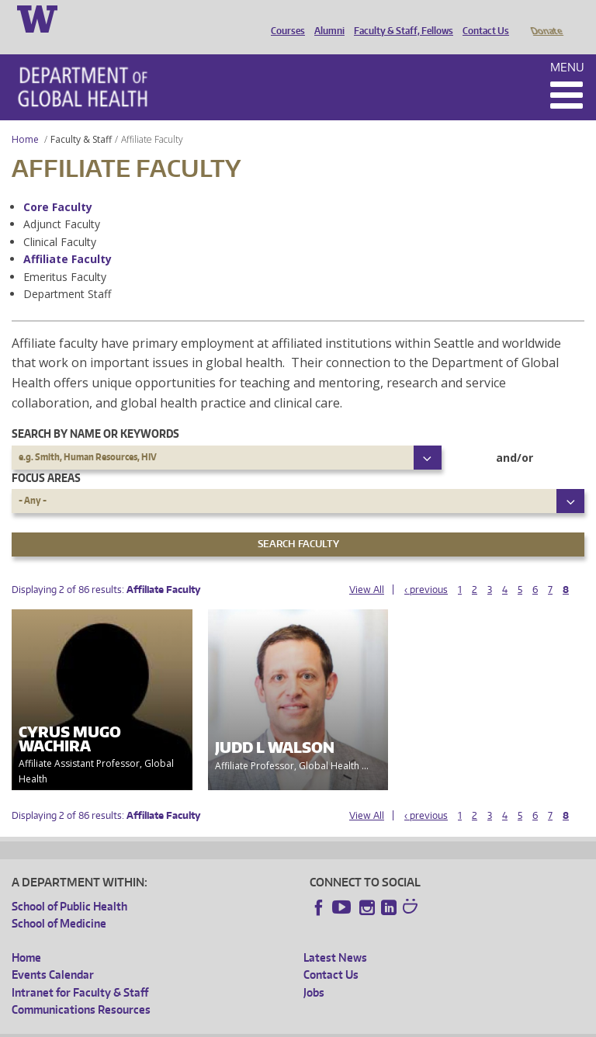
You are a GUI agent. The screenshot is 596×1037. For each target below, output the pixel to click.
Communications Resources (81, 987)
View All (366, 568)
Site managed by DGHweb (372, 1024)
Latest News (335, 935)
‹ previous (426, 568)
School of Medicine (59, 901)
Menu (567, 45)
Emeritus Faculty (64, 255)
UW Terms (280, 1024)
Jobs (313, 970)
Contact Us (482, 18)
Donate (546, 18)
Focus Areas (46, 456)
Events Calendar (53, 952)
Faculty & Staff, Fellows (399, 18)
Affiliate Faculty (67, 237)
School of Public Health (69, 884)
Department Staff (67, 272)
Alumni (325, 18)
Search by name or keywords (95, 411)
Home (25, 117)
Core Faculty (57, 185)
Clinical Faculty (59, 220)
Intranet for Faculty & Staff (80, 970)
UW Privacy (217, 1024)
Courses (284, 18)
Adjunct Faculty (61, 202)
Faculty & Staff (81, 117)
